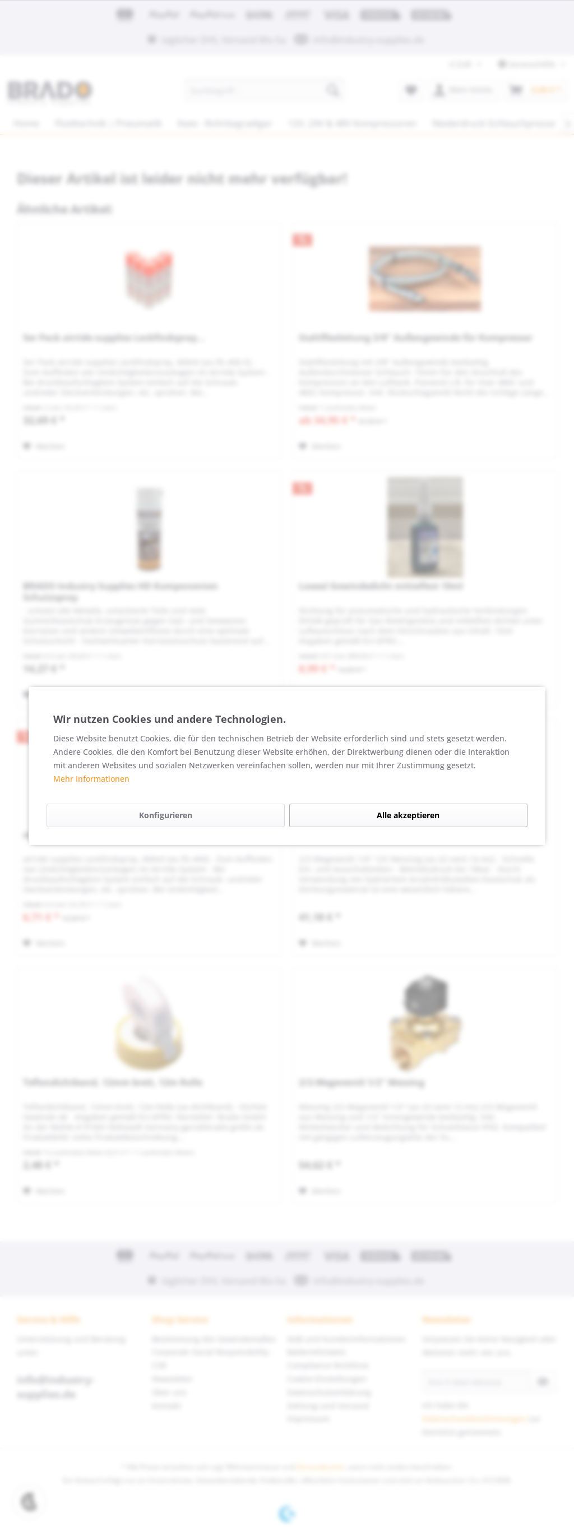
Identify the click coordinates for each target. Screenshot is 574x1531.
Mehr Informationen (91, 778)
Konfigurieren (165, 815)
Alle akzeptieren (408, 815)
